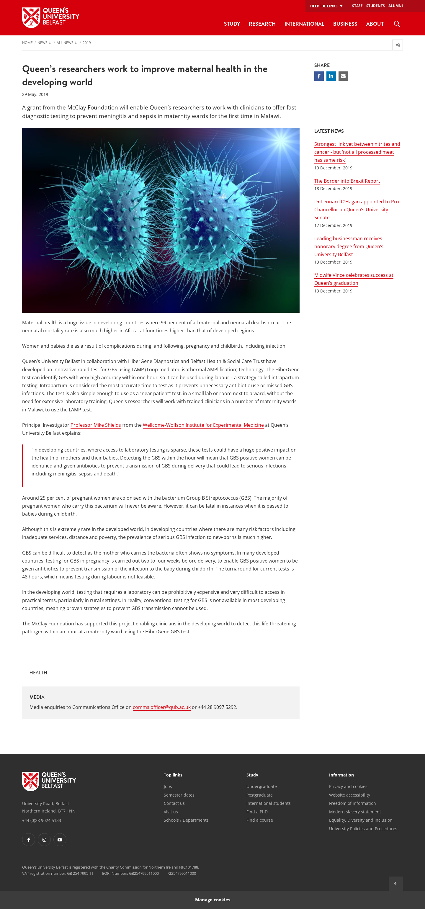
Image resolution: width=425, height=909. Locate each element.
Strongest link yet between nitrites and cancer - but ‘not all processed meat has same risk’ (357, 152)
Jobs (168, 786)
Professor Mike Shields (96, 425)
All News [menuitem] (65, 43)
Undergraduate (261, 786)
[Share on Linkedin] (331, 76)
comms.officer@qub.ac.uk (162, 707)
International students (268, 803)
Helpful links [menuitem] (324, 6)
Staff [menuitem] (357, 5)
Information (341, 775)
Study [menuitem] (232, 23)
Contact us (174, 803)
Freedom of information (352, 803)
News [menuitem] (42, 43)
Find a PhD (257, 812)
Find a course (259, 820)
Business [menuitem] (345, 23)
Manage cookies (212, 900)
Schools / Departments (186, 820)
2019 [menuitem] (87, 43)
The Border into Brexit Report (347, 181)
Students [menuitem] (375, 5)
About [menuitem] (375, 23)
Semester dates (179, 795)
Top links (173, 775)
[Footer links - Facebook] (28, 839)
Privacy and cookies (348, 786)
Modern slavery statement (355, 812)
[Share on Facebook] (319, 76)
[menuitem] (397, 24)
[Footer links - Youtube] (59, 839)
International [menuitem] (304, 23)
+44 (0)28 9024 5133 (41, 820)
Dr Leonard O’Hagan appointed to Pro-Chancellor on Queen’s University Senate (357, 209)
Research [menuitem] (262, 23)
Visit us (171, 812)
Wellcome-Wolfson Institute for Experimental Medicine (203, 425)
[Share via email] (343, 76)
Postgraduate (259, 795)
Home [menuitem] (27, 43)
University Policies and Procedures (363, 828)
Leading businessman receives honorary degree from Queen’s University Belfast (348, 246)
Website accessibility (349, 795)
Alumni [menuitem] (395, 5)
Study (252, 775)
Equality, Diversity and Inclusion (361, 820)
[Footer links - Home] (49, 781)
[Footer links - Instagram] (44, 839)
